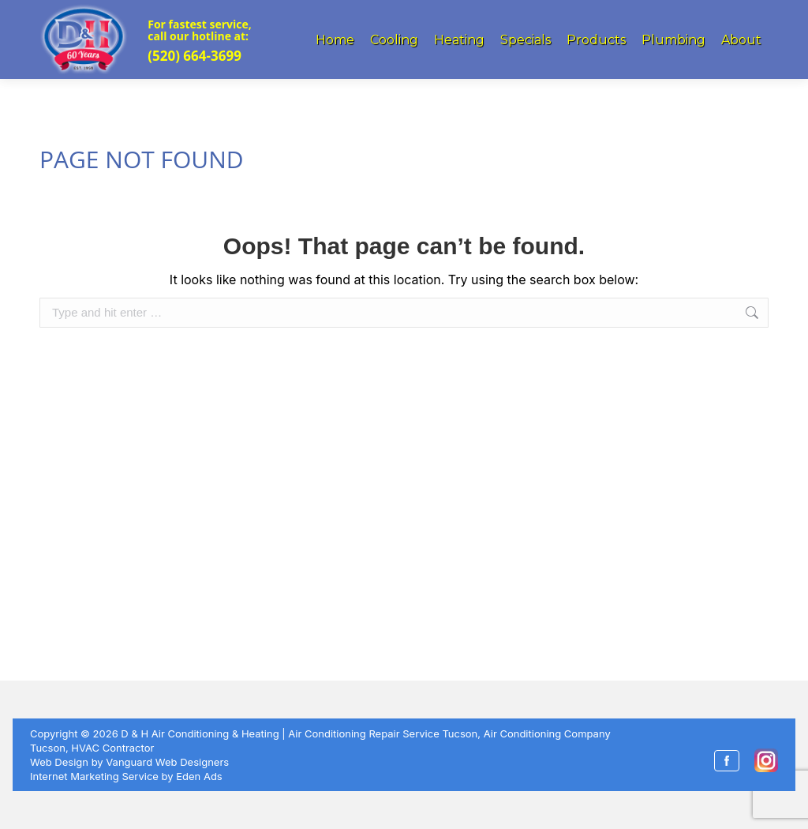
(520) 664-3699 (194, 56)
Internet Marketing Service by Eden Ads (126, 776)
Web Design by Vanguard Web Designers (129, 762)
